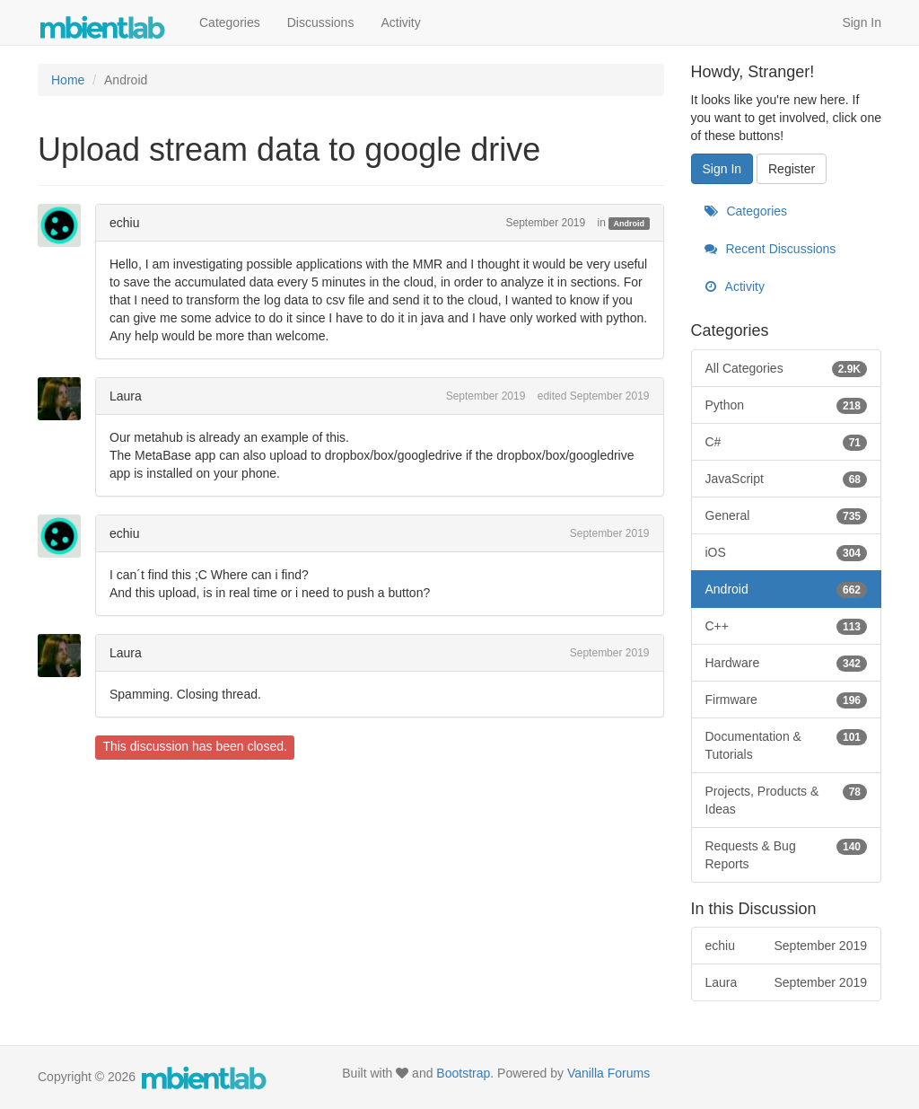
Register (791, 169)
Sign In (861, 22)
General (786, 515)
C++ (786, 626)
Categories (229, 22)
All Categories (786, 368)
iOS (786, 552)
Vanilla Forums (608, 1073)
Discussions (320, 22)
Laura (125, 396)
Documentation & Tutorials (786, 744)
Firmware (786, 700)
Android (629, 223)
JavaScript (786, 479)
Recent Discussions (770, 249)
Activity (400, 22)
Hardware (786, 663)
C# (786, 442)
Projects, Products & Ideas (786, 799)
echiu (124, 223)
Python (786, 405)
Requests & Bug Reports (786, 854)
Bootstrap (463, 1073)
